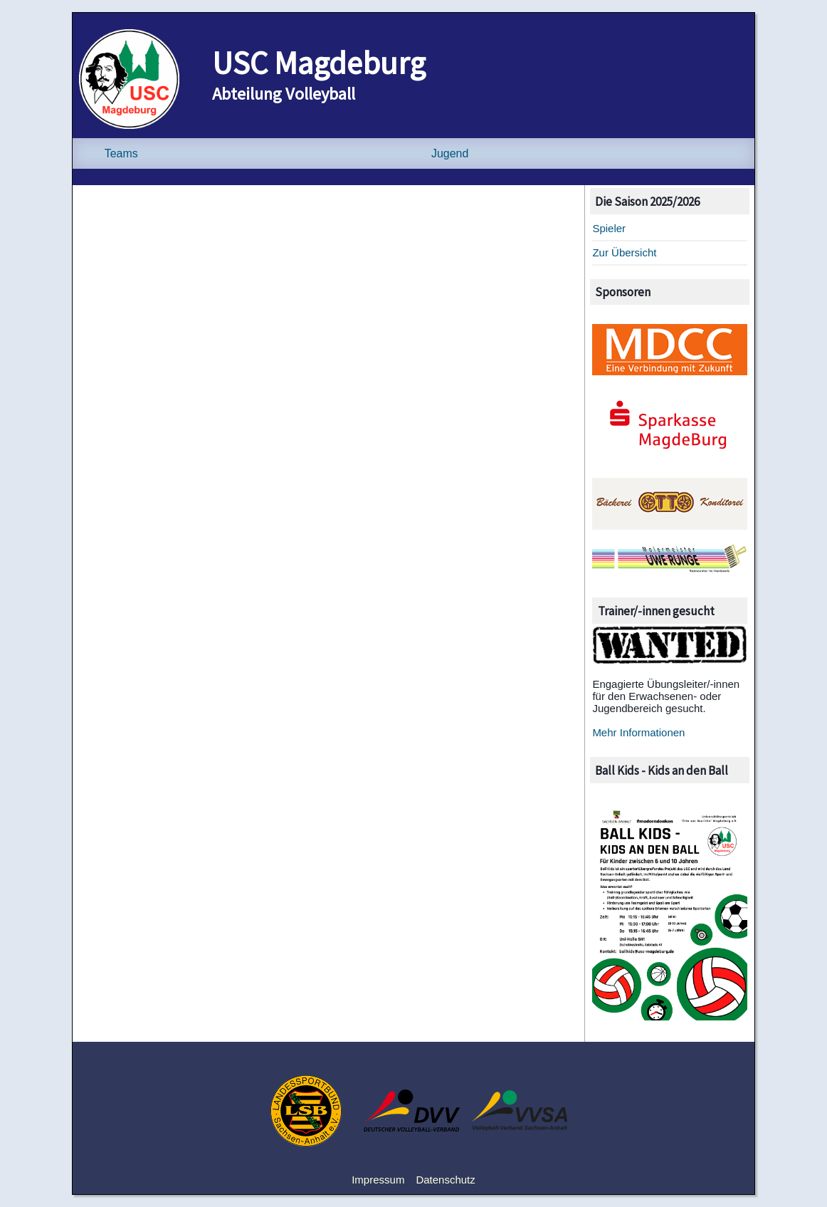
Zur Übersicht (624, 252)
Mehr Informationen (638, 732)
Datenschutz (445, 1180)
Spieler (609, 228)
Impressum (378, 1180)
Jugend (449, 153)
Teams (121, 153)
